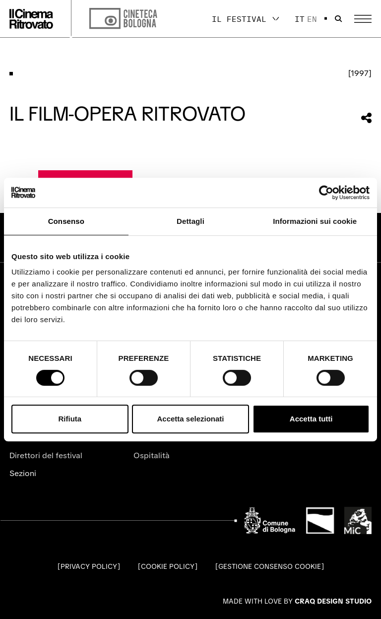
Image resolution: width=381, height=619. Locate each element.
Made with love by (297, 601)
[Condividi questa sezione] (366, 118)
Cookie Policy (167, 566)
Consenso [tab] (66, 221)
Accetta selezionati (190, 418)
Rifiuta (69, 418)
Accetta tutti (311, 418)
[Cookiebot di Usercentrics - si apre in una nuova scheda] (326, 192)
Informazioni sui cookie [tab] (315, 221)
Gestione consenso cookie (269, 566)
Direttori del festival (45, 455)
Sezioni (22, 473)
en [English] (312, 19)
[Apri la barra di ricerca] (338, 18)
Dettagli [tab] (190, 221)
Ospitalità (151, 455)
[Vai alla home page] (31, 19)
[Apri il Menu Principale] (363, 19)
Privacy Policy (89, 566)
